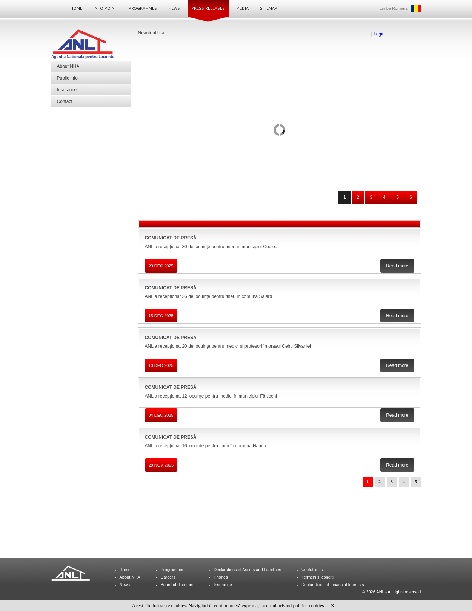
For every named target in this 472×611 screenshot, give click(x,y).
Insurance (67, 89)
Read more (397, 266)
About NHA (68, 66)
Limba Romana (394, 8)
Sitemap (268, 8)
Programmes (143, 8)
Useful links (312, 569)
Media (242, 8)
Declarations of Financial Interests (332, 584)
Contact (64, 101)
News (174, 8)
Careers (168, 577)
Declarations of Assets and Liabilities (247, 569)
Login (379, 34)
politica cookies (308, 605)
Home (76, 8)
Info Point (105, 8)
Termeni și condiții (317, 577)
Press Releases (208, 8)
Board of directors (177, 584)
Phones (221, 577)
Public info (67, 78)
